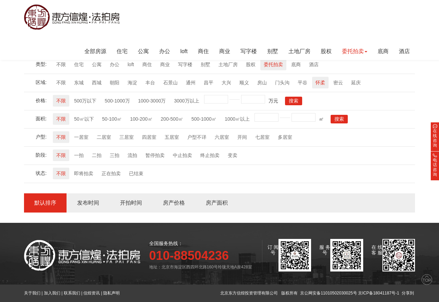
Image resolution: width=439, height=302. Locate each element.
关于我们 (32, 293)
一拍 (79, 155)
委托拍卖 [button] (354, 51)
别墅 (272, 51)
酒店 (404, 51)
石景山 (170, 82)
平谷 (302, 82)
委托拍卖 (273, 64)
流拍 (132, 155)
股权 (326, 51)
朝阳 (114, 82)
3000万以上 (186, 101)
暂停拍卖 (155, 155)
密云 (338, 82)
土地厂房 (299, 51)
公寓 (143, 51)
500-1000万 (117, 101)
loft (184, 51)
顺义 (244, 82)
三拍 (114, 155)
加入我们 (52, 293)
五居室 (172, 137)
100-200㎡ (141, 119)
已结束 (136, 173)
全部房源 (95, 51)
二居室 (104, 137)
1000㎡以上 (237, 119)
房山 (262, 82)
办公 (164, 51)
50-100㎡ (112, 119)
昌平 (208, 82)
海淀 (132, 82)
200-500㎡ (172, 119)
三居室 (126, 137)
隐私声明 (111, 293)
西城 (97, 82)
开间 (242, 137)
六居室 (222, 137)
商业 (224, 51)
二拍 (97, 155)
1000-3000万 (152, 101)
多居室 (285, 137)
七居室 (262, 137)
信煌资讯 (91, 293)
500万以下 (85, 101)
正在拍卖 (111, 173)
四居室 (149, 137)
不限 (61, 64)
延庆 (356, 82)
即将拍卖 (83, 173)
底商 (383, 51)
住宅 (122, 51)
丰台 (150, 82)
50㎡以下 (84, 119)
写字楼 (248, 51)
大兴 (226, 82)
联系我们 (72, 293)
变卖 (232, 155)
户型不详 (196, 137)
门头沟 (282, 82)
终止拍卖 (210, 155)
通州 (190, 82)
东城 (79, 82)
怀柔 (320, 82)
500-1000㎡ (203, 119)
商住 (203, 51)
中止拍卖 (182, 155)
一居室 (81, 137)
